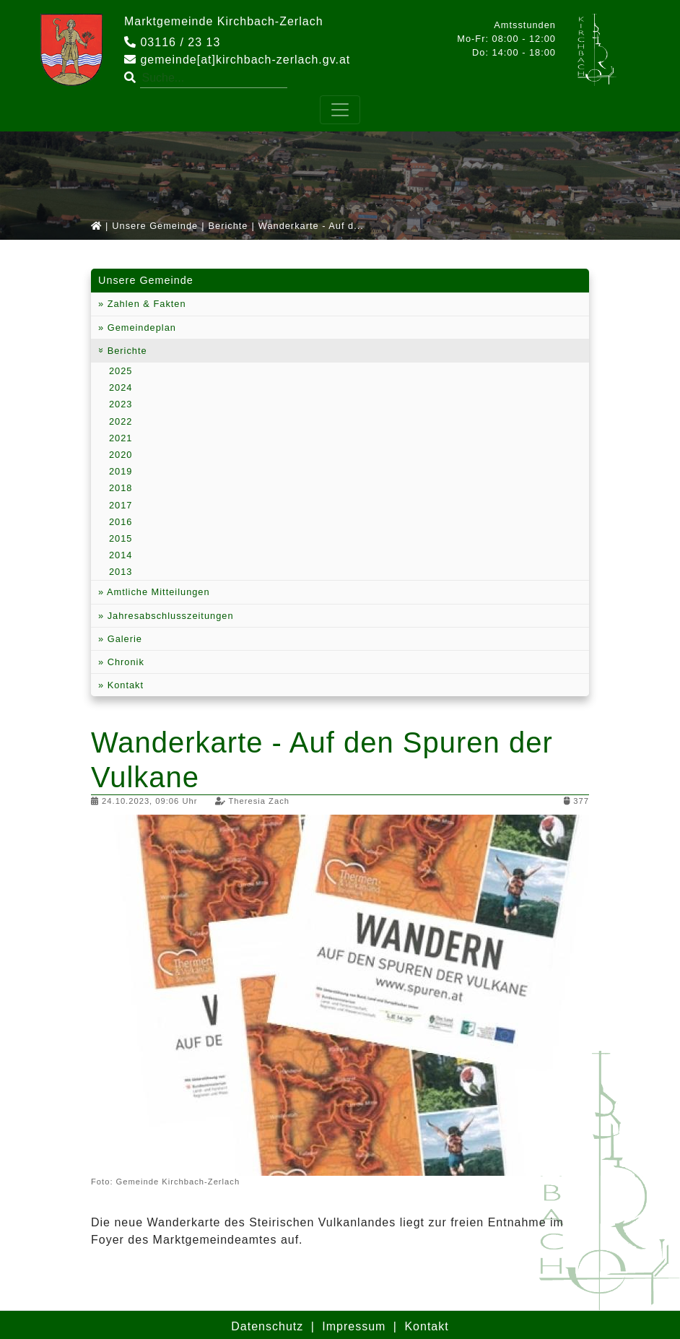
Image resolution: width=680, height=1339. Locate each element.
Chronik (124, 661)
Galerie (123, 638)
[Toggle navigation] (340, 109)
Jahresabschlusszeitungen (168, 615)
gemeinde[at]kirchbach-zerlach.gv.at (237, 59)
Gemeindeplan (140, 327)
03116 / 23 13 (172, 42)
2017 (120, 505)
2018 (120, 487)
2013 (120, 571)
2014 (120, 555)
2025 (120, 370)
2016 (120, 521)
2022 (120, 421)
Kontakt (124, 685)
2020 (120, 454)
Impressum (353, 1326)
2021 (120, 438)
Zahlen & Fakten (145, 303)
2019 (120, 471)
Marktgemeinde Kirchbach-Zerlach (223, 21)
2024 (120, 387)
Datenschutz (267, 1326)
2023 (120, 404)
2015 (120, 538)
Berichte (228, 225)
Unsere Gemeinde (155, 225)
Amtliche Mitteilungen (156, 591)
